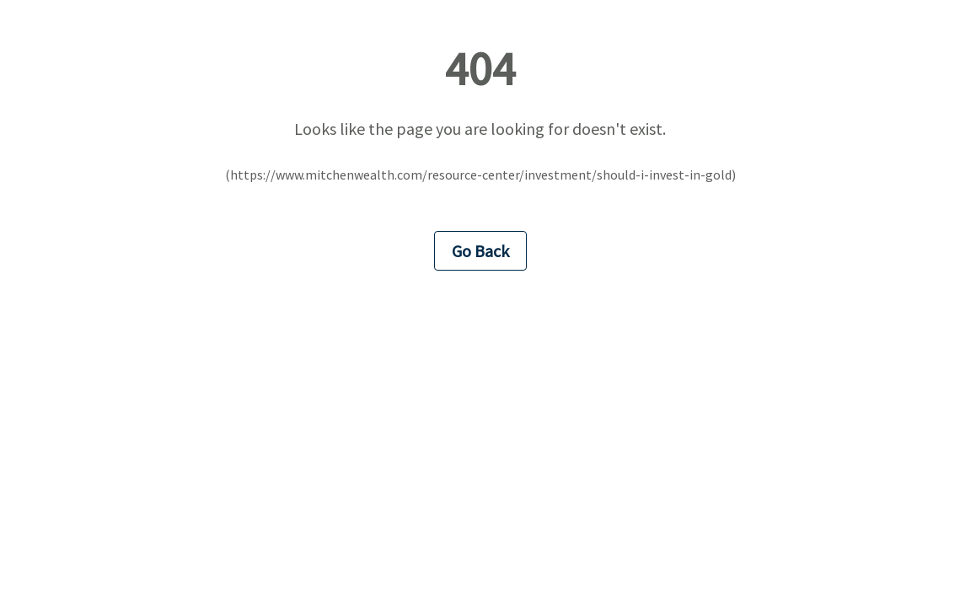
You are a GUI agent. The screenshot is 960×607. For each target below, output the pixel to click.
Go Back (480, 250)
